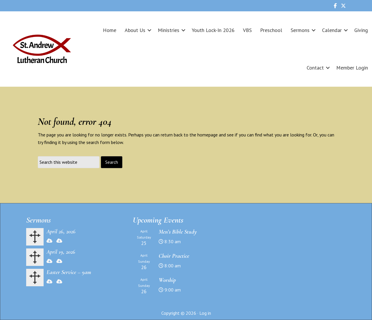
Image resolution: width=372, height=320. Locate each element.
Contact (315, 67)
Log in (205, 313)
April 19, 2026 (60, 251)
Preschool (271, 30)
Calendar (332, 30)
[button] (149, 30)
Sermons (300, 30)
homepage (207, 135)
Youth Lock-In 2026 (213, 30)
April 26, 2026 (61, 231)
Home (109, 30)
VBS (247, 30)
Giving (361, 30)
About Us (135, 30)
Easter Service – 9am (68, 272)
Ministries (168, 30)
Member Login (352, 67)
